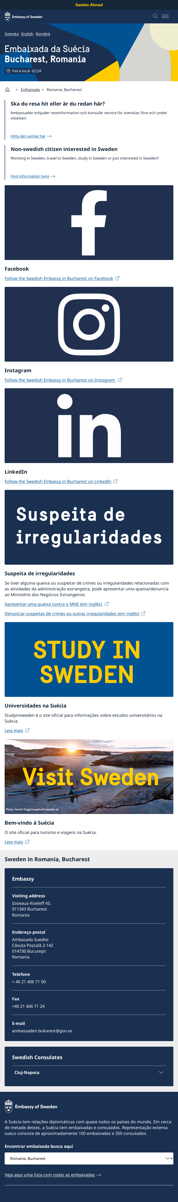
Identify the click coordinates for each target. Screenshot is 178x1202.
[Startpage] (9, 89)
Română (43, 33)
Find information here (30, 176)
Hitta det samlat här (28, 136)
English (27, 33)
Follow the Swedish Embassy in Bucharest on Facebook (59, 278)
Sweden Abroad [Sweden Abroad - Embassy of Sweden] (89, 4)
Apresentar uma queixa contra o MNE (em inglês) (54, 604)
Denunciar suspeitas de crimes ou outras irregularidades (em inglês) (72, 614)
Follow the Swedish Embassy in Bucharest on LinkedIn (58, 481)
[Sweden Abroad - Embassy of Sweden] (28, 16)
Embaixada (30, 89)
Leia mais (14, 730)
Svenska (12, 33)
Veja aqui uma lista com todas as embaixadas (50, 1174)
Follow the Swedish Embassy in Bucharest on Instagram (60, 379)
